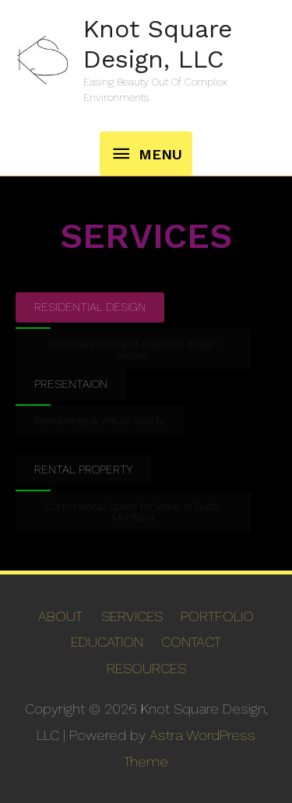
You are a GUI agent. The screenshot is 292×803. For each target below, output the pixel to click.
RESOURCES (146, 668)
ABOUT (60, 616)
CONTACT (191, 642)
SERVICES (132, 616)
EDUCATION (107, 642)
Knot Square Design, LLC (157, 43)
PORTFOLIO (217, 616)
